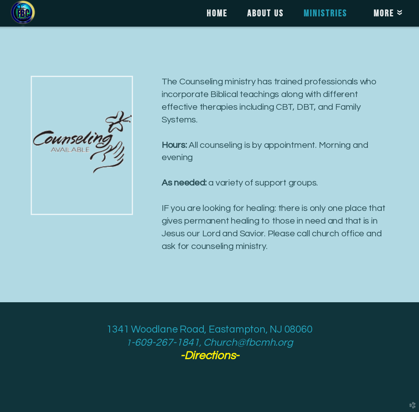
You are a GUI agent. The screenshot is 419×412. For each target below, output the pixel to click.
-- (209, 356)
